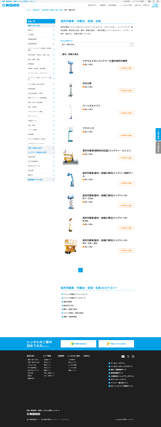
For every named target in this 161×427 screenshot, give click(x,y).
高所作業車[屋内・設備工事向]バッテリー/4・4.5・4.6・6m (106, 242)
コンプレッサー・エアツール (37, 73)
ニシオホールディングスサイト (121, 366)
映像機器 (31, 134)
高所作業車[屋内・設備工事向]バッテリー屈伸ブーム (108, 174)
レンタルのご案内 (126, 5)
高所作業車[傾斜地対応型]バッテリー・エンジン (107, 150)
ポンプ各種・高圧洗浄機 (36, 84)
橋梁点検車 (68, 302)
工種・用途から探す (34, 362)
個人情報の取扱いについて (49, 419)
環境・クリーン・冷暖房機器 (37, 98)
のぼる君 (87, 83)
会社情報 (127, 1)
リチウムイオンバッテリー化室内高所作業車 (105, 60)
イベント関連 (32, 130)
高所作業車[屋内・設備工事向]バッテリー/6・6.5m (106, 219)
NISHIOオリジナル (34, 166)
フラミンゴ (88, 128)
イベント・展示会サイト (119, 383)
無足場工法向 (69, 305)
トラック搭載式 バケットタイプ (75, 294)
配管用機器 (31, 89)
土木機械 (31, 34)
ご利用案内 (71, 360)
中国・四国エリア (49, 373)
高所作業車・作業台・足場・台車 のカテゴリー (89, 288)
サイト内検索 (138, 1)
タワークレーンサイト (118, 379)
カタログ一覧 (32, 365)
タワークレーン (33, 116)
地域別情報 (112, 5)
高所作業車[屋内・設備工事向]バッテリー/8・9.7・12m (106, 197)
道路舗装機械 (32, 39)
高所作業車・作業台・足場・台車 (39, 55)
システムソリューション (36, 143)
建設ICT (30, 30)
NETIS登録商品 (33, 161)
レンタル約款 (72, 368)
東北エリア (47, 362)
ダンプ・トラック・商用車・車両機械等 (39, 49)
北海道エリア (48, 360)
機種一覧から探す (33, 360)
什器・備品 (31, 125)
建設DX (30, 175)
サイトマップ (65, 419)
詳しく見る (89, 64)
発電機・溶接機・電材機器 (36, 68)
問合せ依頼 (155, 5)
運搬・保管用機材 (70, 317)
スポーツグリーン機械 (35, 111)
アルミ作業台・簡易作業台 (74, 313)
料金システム (72, 362)
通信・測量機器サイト (118, 369)
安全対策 (31, 170)
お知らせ (138, 5)
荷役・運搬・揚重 (34, 59)
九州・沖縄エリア (49, 376)
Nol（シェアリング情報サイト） (122, 386)
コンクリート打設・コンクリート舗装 (39, 79)
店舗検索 (103, 5)
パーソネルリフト (91, 105)
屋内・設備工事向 (70, 309)
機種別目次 (31, 378)
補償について (72, 370)
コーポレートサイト (118, 363)
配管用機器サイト (117, 373)
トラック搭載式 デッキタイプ (75, 298)
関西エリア (47, 370)
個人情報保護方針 (32, 419)
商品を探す (92, 5)
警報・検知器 (32, 107)
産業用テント (32, 121)
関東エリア (47, 365)
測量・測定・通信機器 (35, 102)
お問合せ (146, 5)
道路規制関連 (32, 44)
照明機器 (31, 64)
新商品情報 (31, 157)
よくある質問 (72, 365)
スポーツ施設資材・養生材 (36, 139)
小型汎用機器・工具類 (35, 93)
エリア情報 (47, 356)
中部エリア (47, 368)
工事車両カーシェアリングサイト (122, 376)
